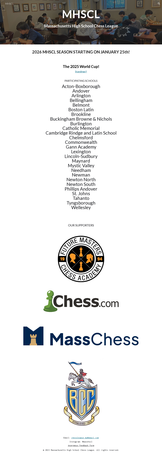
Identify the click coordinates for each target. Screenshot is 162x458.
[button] (159, 4)
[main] (81, 22)
